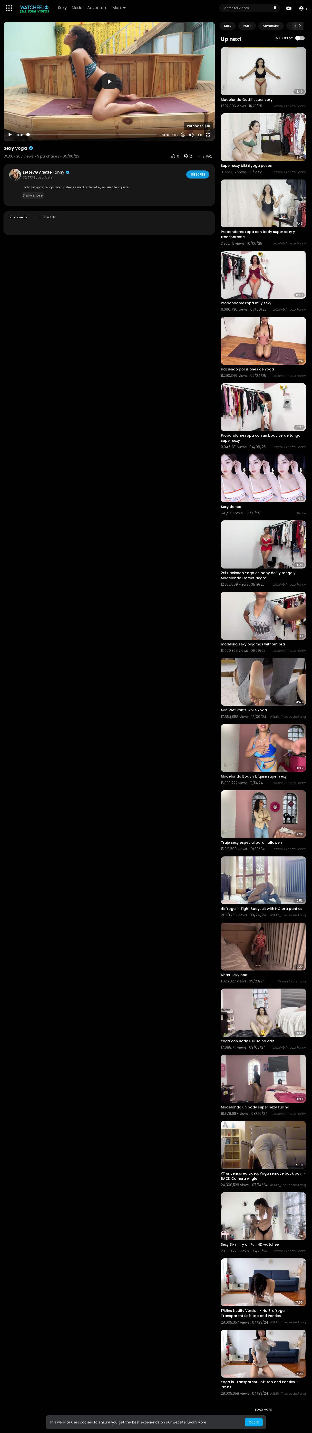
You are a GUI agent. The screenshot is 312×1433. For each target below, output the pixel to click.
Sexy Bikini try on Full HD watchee (250, 1244)
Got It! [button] (254, 1422)
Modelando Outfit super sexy (247, 99)
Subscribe (197, 174)
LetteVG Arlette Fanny (46, 172)
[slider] (92, 134)
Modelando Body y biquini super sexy (254, 776)
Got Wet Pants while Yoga (244, 710)
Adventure (98, 8)
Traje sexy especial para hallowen (251, 842)
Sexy (62, 8)
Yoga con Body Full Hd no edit (247, 1041)
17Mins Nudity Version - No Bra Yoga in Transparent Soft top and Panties (255, 1313)
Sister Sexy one (234, 974)
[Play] (10, 134)
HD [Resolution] (200, 135)
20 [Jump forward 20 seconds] (183, 135)
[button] (303, 8)
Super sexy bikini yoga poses (246, 165)
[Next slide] (299, 26)
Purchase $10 (198, 126)
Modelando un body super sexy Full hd (255, 1107)
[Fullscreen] (207, 134)
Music (77, 8)
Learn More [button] (196, 1422)
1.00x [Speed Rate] (175, 135)
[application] (109, 81)
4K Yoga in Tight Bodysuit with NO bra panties (261, 908)
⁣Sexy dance (231, 506)
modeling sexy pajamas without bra (253, 644)
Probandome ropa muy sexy (246, 303)
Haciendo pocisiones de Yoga (247, 369)
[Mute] (191, 134)
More (119, 8)
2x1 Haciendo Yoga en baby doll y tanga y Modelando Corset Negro (258, 575)
